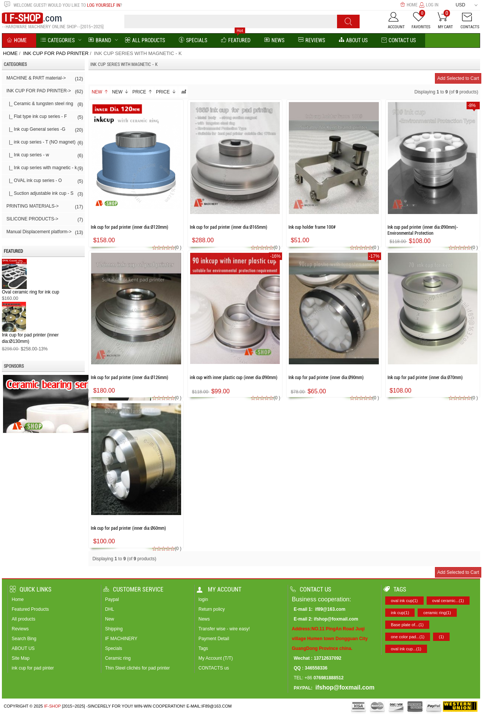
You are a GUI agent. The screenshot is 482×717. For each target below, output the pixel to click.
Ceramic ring (118, 658)
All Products (145, 40)
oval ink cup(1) (404, 600)
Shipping (114, 628)
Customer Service (133, 589)
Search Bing (24, 638)
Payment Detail (213, 638)
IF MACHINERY (121, 638)
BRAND (99, 40)
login (203, 599)
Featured (235, 40)
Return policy (211, 609)
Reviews (20, 628)
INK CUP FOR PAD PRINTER (55, 53)
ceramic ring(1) (437, 612)
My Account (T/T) (215, 658)
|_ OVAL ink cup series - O (44, 181)
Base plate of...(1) (407, 624)
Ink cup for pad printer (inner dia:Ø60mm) (128, 528)
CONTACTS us (213, 668)
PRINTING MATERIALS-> (44, 206)
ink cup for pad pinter (33, 668)
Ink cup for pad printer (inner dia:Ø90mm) (326, 377)
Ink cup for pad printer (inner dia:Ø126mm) (129, 377)
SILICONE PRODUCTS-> (44, 219)
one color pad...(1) (407, 636)
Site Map (20, 658)
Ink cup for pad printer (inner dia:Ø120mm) (129, 227)
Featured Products (30, 609)
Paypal (112, 599)
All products (23, 619)
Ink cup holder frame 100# (312, 227)
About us (353, 40)
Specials (193, 40)
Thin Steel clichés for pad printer (137, 668)
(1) (441, 636)
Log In (428, 5)
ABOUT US (23, 648)
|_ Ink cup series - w (44, 155)
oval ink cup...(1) (406, 649)
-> (44, 91)
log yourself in (103, 5)
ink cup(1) (400, 612)
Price (142, 92)
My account (219, 589)
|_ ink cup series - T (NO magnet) (44, 142)
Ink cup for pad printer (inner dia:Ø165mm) (228, 227)
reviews (311, 40)
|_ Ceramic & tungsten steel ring (44, 104)
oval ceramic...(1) (448, 600)
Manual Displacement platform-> (44, 232)
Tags (203, 648)
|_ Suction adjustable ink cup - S (44, 194)
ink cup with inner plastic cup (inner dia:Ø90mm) (234, 377)
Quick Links (31, 589)
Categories (58, 40)
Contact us (310, 589)
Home (409, 5)
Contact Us (398, 40)
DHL (109, 609)
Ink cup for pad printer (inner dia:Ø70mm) (425, 377)
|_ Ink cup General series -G (44, 130)
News (274, 40)
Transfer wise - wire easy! (224, 628)
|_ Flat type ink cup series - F (44, 117)
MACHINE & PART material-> (44, 78)
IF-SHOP (52, 706)
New (100, 92)
